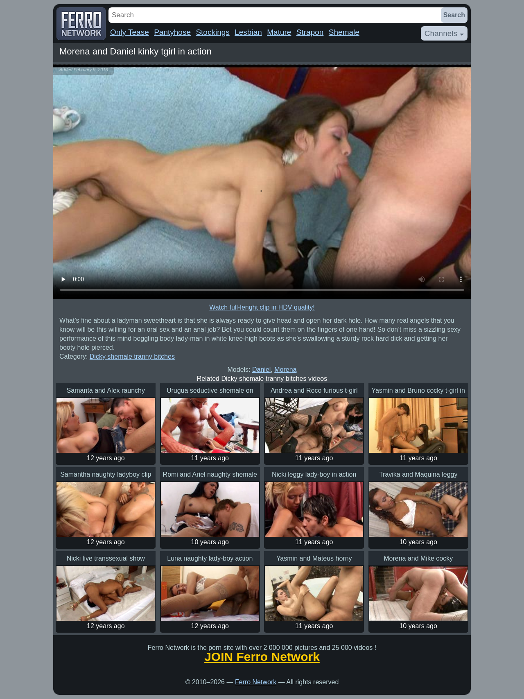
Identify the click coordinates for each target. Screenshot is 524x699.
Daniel (261, 369)
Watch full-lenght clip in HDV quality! (261, 307)
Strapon (310, 32)
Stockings (212, 32)
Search (454, 14)
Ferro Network (255, 682)
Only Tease (129, 32)
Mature (279, 32)
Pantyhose (172, 32)
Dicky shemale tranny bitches (132, 356)
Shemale (344, 32)
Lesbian (248, 32)
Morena (285, 369)
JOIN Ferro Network (262, 656)
